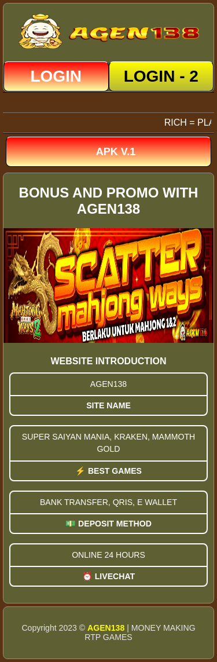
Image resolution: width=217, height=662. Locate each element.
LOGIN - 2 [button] (161, 76)
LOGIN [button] (56, 76)
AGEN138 (105, 627)
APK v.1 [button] (115, 152)
